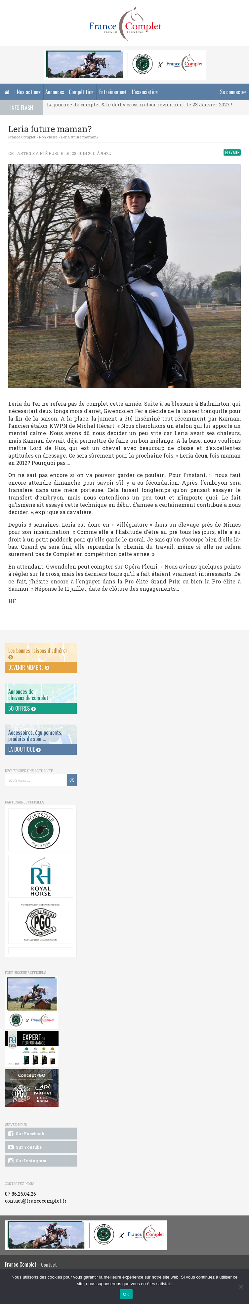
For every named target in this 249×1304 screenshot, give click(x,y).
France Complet (21, 136)
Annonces (54, 92)
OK (126, 1294)
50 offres (22, 708)
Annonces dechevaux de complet (28, 695)
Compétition (81, 92)
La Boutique (24, 749)
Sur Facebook (26, 1134)
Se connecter (233, 92)
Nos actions (29, 92)
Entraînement (112, 92)
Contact (49, 1264)
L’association (145, 92)
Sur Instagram (26, 1161)
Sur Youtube (24, 1147)
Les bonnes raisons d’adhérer (37, 653)
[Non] (240, 1286)
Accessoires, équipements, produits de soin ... (35, 735)
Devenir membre (28, 667)
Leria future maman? (79, 136)
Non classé (48, 136)
